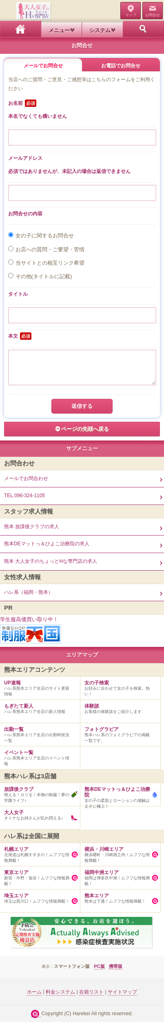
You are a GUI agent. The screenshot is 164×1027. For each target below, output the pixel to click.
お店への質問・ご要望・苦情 (50, 249)
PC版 (99, 971)
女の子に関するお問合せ (45, 235)
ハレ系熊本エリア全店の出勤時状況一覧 (38, 738)
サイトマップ (122, 997)
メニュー (59, 30)
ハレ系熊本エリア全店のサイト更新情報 (38, 691)
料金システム (60, 997)
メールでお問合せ (43, 66)
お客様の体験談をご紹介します (118, 712)
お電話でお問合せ (120, 66)
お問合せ (152, 15)
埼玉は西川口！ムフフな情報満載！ (38, 901)
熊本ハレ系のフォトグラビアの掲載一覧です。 (118, 738)
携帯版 (115, 971)
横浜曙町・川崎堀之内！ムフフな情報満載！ (118, 858)
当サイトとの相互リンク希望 (50, 263)
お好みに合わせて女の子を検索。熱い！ (118, 691)
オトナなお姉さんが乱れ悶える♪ (38, 818)
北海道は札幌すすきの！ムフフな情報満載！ (38, 858)
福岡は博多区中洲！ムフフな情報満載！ (118, 881)
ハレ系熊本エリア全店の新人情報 (38, 712)
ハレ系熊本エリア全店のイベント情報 (38, 761)
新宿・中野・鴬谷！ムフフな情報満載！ (38, 881)
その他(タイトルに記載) (44, 276)
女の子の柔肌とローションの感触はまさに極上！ (118, 800)
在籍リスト (91, 997)
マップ (130, 15)
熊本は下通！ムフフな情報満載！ (118, 901)
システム (100, 30)
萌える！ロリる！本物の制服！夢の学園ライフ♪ (38, 798)
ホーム (20, 29)
